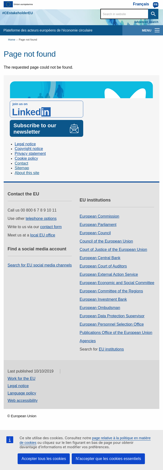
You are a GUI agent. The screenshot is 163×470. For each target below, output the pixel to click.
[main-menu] (157, 30)
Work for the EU (21, 378)
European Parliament (98, 225)
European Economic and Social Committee (117, 283)
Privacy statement (30, 153)
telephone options (41, 218)
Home (11, 39)
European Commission (99, 216)
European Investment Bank (103, 299)
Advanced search (146, 22)
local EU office (42, 235)
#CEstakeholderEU (17, 13)
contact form (51, 227)
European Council (95, 233)
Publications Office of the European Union (116, 333)
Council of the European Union (106, 241)
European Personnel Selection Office (112, 324)
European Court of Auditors (103, 266)
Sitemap (22, 168)
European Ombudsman (100, 308)
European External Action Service (109, 274)
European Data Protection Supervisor (112, 316)
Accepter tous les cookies (44, 459)
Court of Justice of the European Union (113, 249)
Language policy (22, 393)
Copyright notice (29, 149)
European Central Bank (100, 258)
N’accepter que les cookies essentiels (108, 459)
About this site (27, 173)
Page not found (28, 39)
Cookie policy (26, 158)
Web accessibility (22, 400)
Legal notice (25, 144)
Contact (21, 163)
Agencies (88, 341)
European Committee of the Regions (111, 291)
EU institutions (111, 349)
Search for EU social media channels (40, 265)
